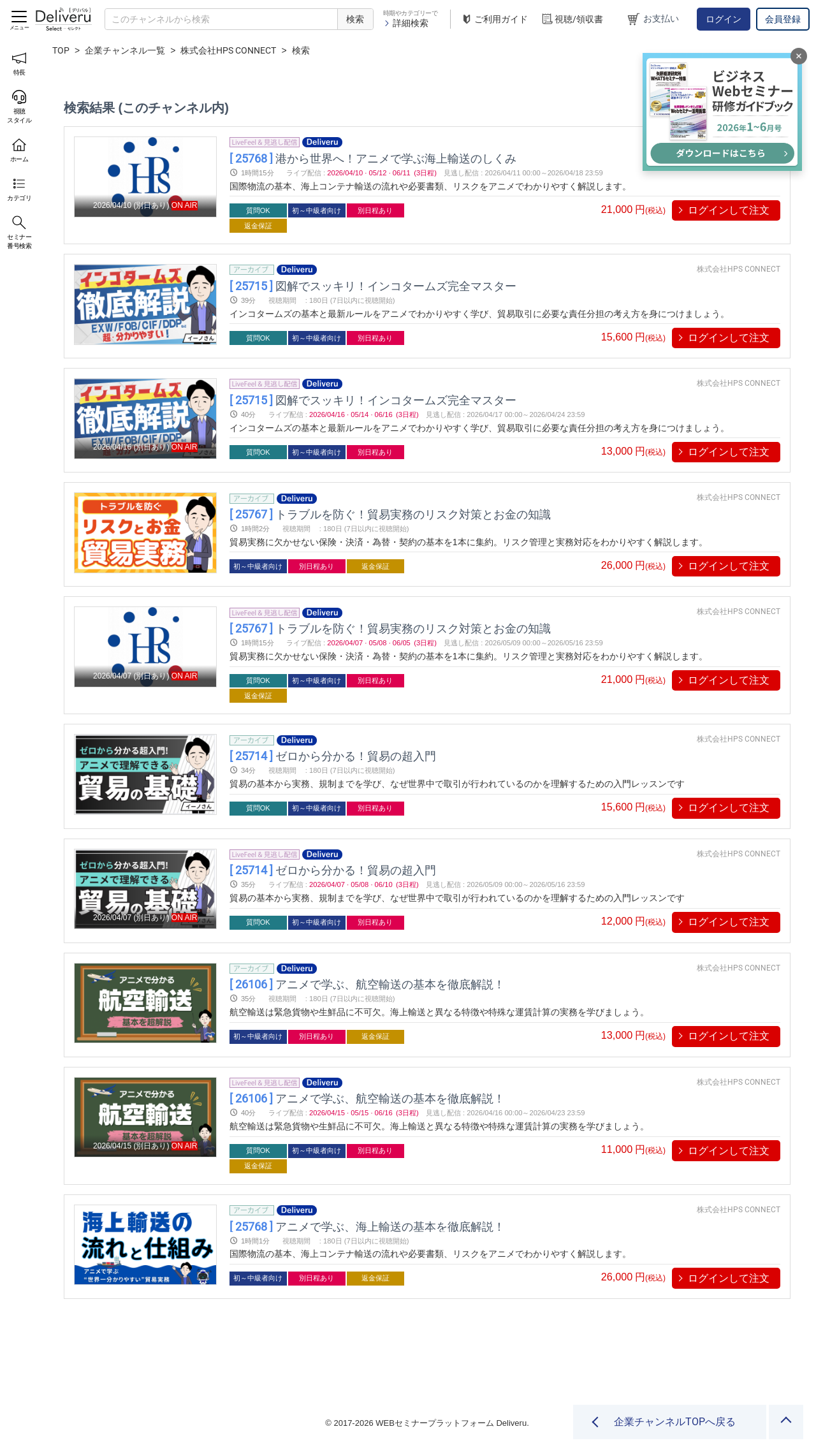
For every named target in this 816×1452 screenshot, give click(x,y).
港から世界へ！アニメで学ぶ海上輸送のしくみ (372, 158)
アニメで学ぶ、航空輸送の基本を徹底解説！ (367, 984)
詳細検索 (405, 23)
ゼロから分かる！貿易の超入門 (332, 756)
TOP (60, 50)
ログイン (723, 19)
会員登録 (783, 19)
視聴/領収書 (572, 19)
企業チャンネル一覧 (125, 50)
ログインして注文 (728, 210)
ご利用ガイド (494, 19)
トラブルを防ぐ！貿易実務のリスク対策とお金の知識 (390, 514)
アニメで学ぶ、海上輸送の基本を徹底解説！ (367, 1226)
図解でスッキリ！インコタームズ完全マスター (372, 285)
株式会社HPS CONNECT (228, 50)
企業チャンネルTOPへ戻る (675, 1422)
